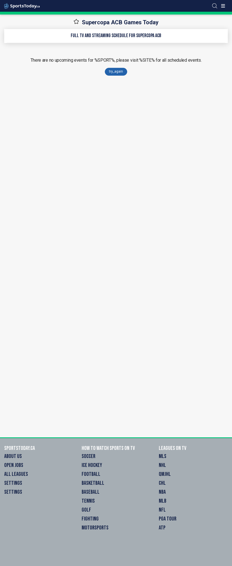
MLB (162, 501)
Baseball (91, 492)
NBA (162, 492)
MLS (162, 456)
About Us (13, 456)
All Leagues (16, 474)
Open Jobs (13, 465)
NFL (162, 510)
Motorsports (95, 527)
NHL (162, 465)
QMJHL (165, 474)
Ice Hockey (92, 465)
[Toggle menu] (223, 5)
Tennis (88, 501)
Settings (13, 483)
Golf (86, 510)
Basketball (93, 483)
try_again (116, 71)
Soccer (88, 456)
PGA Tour (167, 518)
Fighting (90, 518)
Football (91, 474)
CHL (162, 483)
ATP (162, 527)
